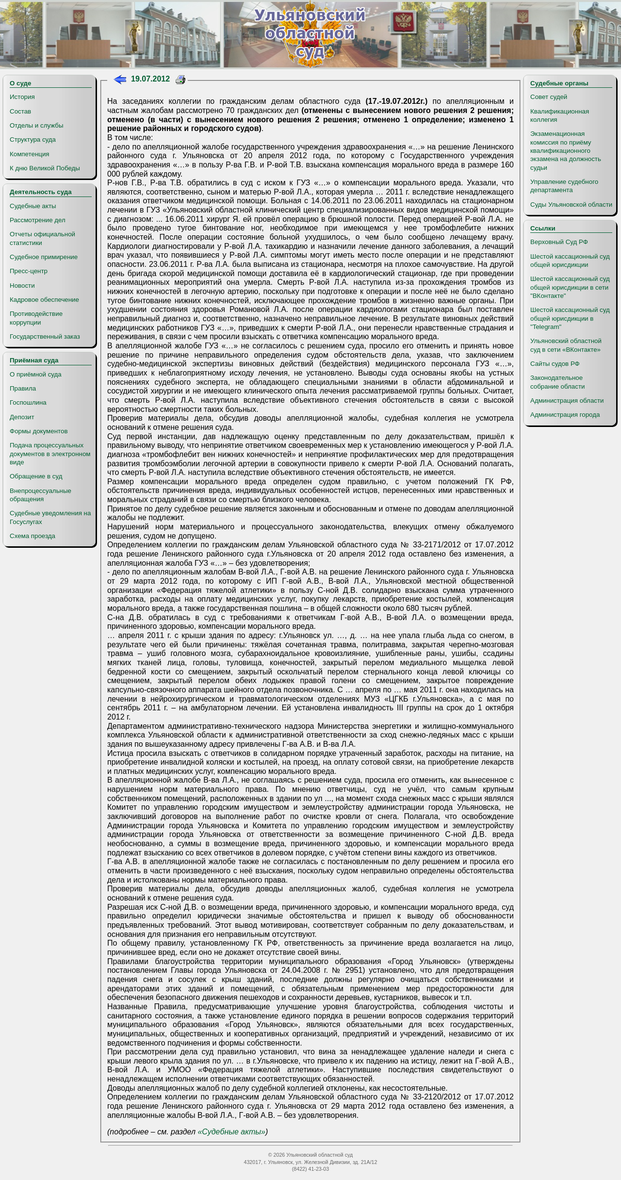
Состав (20, 111)
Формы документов (38, 431)
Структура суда (33, 139)
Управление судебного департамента (564, 186)
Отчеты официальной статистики (42, 238)
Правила (23, 388)
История (22, 96)
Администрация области (567, 400)
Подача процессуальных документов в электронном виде (50, 454)
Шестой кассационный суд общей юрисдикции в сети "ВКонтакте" (570, 287)
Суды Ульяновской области (571, 204)
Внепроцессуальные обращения (40, 495)
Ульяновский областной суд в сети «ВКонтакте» (566, 345)
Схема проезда (32, 536)
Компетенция (29, 154)
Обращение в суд (36, 476)
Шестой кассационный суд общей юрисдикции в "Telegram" (570, 318)
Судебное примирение (44, 257)
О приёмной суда (36, 374)
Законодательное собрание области (557, 382)
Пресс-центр (29, 271)
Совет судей (548, 96)
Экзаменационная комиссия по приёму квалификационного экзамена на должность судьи (565, 150)
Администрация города (565, 414)
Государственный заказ (45, 336)
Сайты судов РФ (555, 363)
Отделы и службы (37, 125)
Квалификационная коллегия (559, 115)
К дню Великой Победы (45, 168)
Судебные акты (33, 206)
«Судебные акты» (231, 1132)
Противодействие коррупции (36, 318)
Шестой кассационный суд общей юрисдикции (570, 260)
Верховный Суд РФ (559, 242)
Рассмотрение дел (37, 220)
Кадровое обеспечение (44, 299)
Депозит (22, 417)
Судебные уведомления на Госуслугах (50, 517)
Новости (22, 285)
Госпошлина (28, 402)
